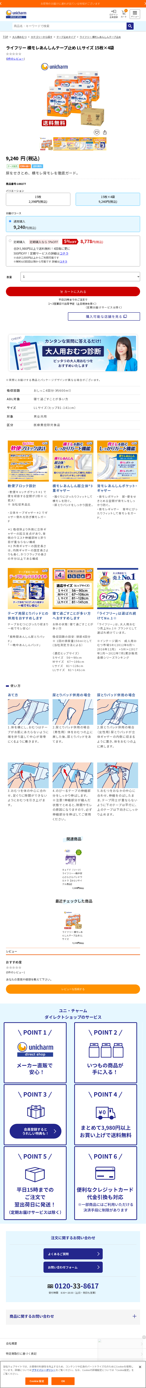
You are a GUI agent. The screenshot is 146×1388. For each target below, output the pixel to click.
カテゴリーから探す (41, 37)
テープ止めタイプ (65, 37)
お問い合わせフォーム (63, 1267)
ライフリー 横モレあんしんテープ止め (100, 37)
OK (63, 1381)
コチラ (64, 253)
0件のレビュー (15, 59)
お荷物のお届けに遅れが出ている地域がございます (73, 3)
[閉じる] (140, 1367)
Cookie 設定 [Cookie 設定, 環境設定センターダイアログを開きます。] (37, 1381)
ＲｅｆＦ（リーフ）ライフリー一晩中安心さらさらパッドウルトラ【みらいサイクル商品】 (72, 876)
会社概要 (11, 1343)
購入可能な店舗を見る (104, 316)
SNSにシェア (104, 132)
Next (105, 95)
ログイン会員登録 (114, 14)
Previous (41, 95)
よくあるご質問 (58, 1254)
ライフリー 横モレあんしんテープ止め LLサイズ (72, 935)
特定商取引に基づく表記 (21, 1353)
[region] (73, 1374)
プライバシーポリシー (44, 1370)
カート (124, 14)
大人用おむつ (19, 37)
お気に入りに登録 (96, 132)
